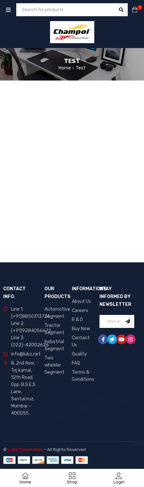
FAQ (76, 363)
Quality (79, 354)
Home (65, 68)
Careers (80, 310)
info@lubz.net (26, 354)
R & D (77, 319)
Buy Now (81, 328)
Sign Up (127, 321)
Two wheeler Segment (54, 365)
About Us (81, 301)
